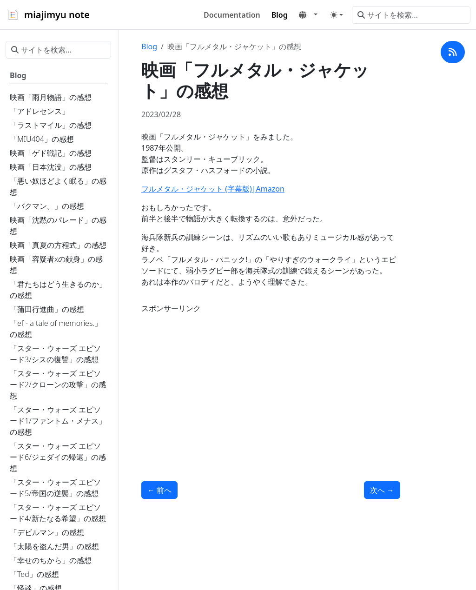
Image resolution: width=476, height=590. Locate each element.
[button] (308, 15)
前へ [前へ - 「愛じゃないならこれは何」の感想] (159, 490)
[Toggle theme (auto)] (336, 15)
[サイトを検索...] (411, 15)
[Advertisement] (270, 386)
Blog (149, 46)
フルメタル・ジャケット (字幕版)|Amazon (212, 189)
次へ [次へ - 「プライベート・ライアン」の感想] (382, 490)
